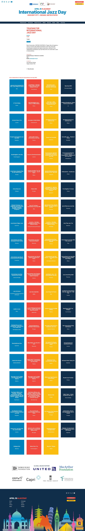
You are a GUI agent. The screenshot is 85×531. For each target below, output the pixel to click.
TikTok (8, 2)
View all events (31, 68)
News (58, 22)
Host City (63, 22)
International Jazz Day (42, 12)
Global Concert (37, 22)
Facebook (2, 2)
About (53, 22)
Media (44, 22)
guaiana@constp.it (33, 58)
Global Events (23, 22)
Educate (49, 22)
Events (10, 501)
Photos (10, 504)
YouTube (11, 2)
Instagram (4, 2)
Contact (22, 506)
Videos (22, 502)
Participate (30, 22)
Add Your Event (71, 500)
